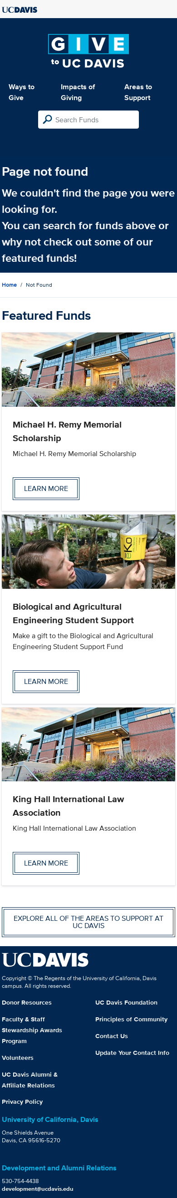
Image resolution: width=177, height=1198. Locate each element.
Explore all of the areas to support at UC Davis (88, 922)
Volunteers (18, 1057)
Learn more (46, 488)
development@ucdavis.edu (38, 1188)
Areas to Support (138, 92)
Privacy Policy (22, 1101)
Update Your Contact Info (132, 1052)
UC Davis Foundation (126, 1002)
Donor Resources (27, 1002)
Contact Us (111, 1035)
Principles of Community (131, 1019)
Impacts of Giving (78, 92)
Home (9, 285)
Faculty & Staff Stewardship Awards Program (32, 1030)
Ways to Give (21, 92)
